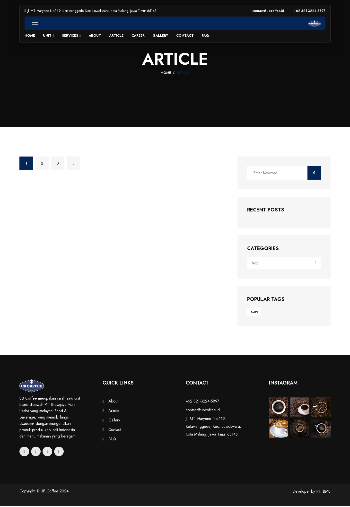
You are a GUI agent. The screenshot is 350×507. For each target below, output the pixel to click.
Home (30, 36)
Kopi (284, 264)
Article (116, 36)
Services (70, 36)
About (95, 36)
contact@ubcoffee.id (268, 10)
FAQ (205, 36)
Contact (185, 36)
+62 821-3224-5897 (309, 10)
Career (138, 36)
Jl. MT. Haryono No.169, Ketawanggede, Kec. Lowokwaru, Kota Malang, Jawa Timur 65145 (91, 10)
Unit (47, 36)
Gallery (160, 36)
